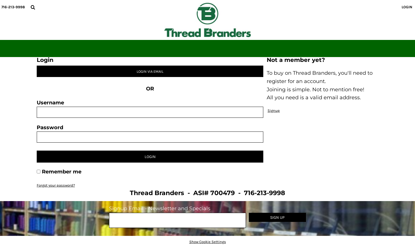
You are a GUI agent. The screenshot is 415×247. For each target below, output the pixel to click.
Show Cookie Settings (207, 242)
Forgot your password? (56, 185)
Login (407, 7)
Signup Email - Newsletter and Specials (159, 208)
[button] (32, 7)
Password (50, 127)
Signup (274, 110)
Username (50, 103)
